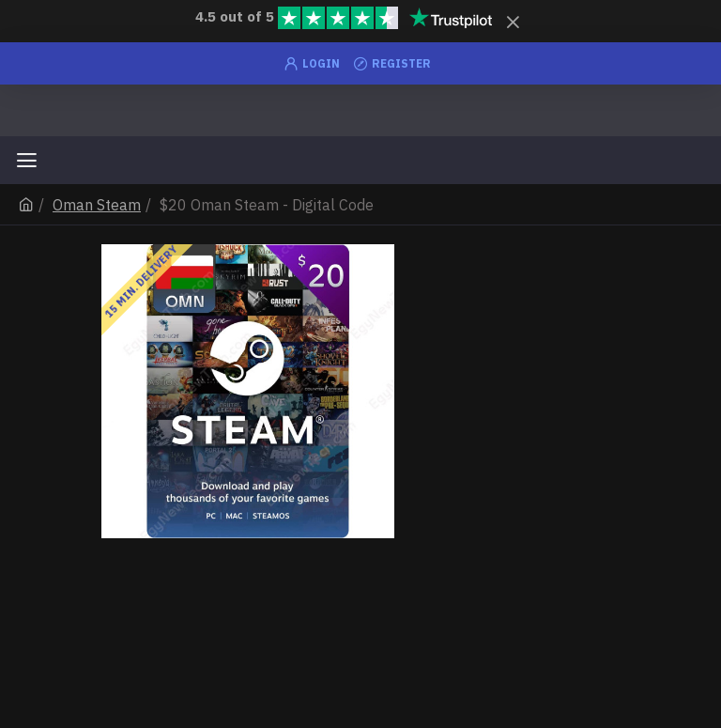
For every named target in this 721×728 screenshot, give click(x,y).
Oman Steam (97, 204)
